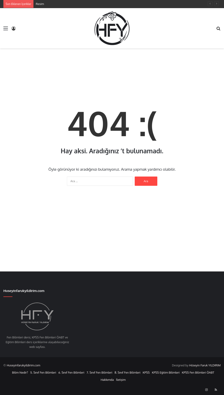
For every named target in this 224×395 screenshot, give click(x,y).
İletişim (120, 379)
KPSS (146, 372)
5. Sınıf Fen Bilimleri (43, 372)
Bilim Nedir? (20, 372)
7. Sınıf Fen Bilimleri (99, 372)
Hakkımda (107, 379)
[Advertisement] (112, 70)
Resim (40, 4)
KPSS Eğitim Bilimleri (165, 372)
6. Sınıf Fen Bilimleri (71, 372)
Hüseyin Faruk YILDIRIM (205, 365)
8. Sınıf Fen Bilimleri (128, 372)
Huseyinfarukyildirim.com (23, 365)
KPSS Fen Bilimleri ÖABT (198, 372)
